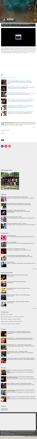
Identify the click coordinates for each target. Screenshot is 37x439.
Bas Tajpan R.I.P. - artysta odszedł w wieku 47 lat (16, 210)
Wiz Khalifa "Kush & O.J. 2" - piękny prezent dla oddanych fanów (19, 344)
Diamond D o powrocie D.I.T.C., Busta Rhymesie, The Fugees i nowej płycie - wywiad (21, 397)
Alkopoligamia (5, 77)
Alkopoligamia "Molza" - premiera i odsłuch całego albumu (16, 24)
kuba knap (15, 77)
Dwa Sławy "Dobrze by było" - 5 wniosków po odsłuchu (17, 351)
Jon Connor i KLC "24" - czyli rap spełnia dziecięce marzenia (18, 331)
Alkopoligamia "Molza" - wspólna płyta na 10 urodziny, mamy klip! (18, 86)
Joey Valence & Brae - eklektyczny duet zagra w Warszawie (18, 301)
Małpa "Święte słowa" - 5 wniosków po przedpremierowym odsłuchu (20, 338)
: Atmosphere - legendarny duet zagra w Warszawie (11, 319)
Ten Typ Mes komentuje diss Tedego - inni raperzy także (17, 196)
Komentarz (3, 133)
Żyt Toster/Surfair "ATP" (11, 235)
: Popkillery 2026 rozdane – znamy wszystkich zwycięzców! (12, 316)
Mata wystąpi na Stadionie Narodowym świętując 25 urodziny (18, 288)
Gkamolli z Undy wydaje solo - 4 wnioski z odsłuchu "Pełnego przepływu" (21, 358)
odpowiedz (34, 127)
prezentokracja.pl (4, 408)
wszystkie (34, 268)
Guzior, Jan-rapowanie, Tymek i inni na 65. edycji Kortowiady (18, 294)
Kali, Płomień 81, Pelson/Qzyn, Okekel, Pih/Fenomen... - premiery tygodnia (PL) (20, 105)
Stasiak (13, 77)
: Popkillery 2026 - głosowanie (7, 314)
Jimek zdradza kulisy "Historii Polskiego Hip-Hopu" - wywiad (18, 255)
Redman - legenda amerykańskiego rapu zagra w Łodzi (17, 274)
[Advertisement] (18, 8)
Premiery (13, 25)
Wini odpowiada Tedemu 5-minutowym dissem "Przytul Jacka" (18, 203)
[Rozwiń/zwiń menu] (35, 20)
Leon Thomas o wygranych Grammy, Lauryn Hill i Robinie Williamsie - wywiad (20, 370)
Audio (5, 25)
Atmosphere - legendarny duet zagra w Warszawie (16, 281)
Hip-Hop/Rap (8, 25)
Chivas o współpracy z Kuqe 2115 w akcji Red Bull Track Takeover (19, 383)
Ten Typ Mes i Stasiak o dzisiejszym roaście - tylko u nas (16, 92)
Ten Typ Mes (9, 77)
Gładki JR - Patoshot (11, 262)
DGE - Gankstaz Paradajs (11, 242)
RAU (18, 77)
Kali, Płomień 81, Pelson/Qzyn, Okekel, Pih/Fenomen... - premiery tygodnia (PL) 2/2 (21, 111)
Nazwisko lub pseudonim (5, 130)
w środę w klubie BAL (31, 52)
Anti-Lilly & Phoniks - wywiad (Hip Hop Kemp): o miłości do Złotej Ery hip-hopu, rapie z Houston (21, 390)
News (11, 25)
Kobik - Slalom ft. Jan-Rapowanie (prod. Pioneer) (16, 248)
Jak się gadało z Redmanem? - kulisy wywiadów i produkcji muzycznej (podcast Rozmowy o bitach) (20, 377)
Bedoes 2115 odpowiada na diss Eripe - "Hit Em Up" (17, 223)
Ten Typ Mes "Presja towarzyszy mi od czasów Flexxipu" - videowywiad (18, 80)
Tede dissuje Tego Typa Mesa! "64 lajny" (14, 216)
